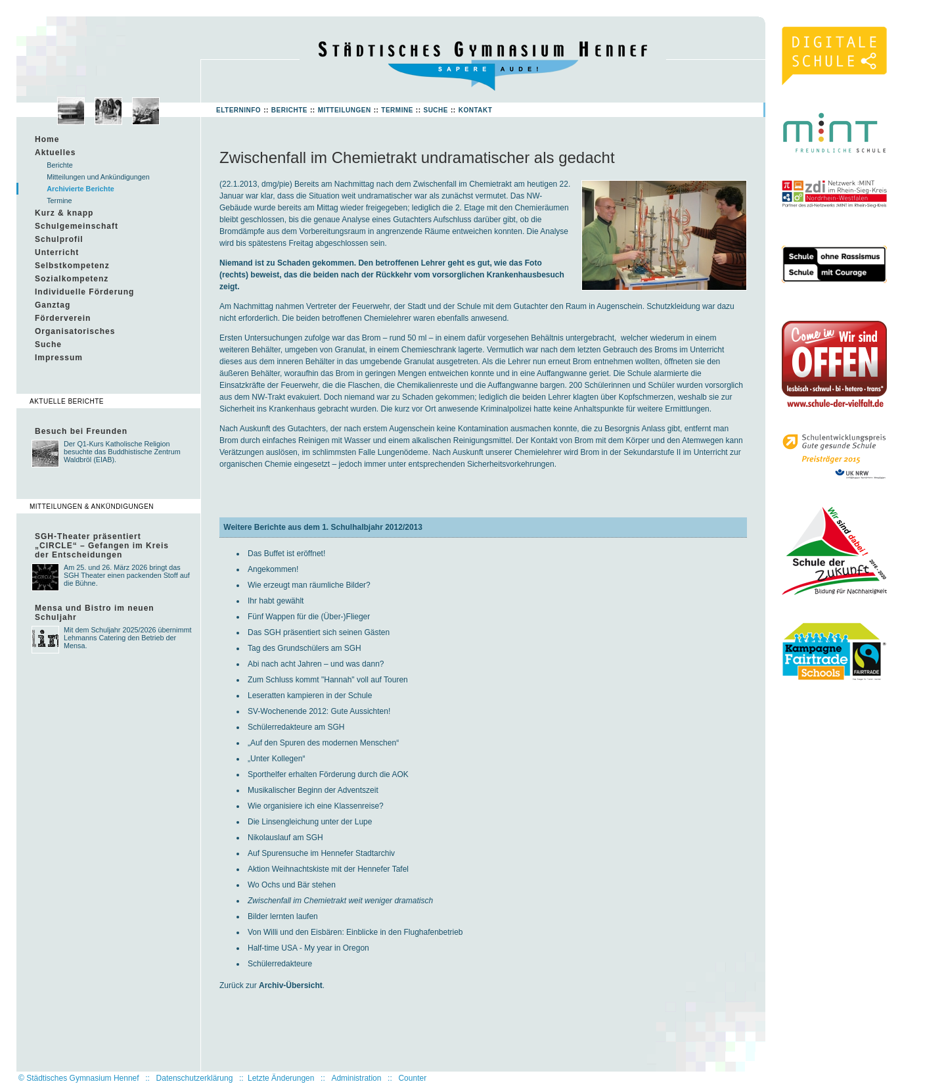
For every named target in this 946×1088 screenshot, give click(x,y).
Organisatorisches (75, 331)
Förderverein (63, 318)
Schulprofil (59, 239)
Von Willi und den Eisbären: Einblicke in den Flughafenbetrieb (355, 932)
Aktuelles (55, 152)
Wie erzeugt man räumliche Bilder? (309, 585)
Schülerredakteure (280, 963)
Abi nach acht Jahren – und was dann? (316, 664)
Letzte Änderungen (281, 1078)
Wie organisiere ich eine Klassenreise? (316, 806)
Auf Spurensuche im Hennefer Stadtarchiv (321, 853)
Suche (435, 110)
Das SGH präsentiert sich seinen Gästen (319, 632)
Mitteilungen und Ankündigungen (98, 177)
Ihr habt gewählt (276, 600)
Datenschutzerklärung (194, 1078)
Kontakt (476, 110)
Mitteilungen (344, 110)
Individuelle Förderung (84, 291)
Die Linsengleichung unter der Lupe (310, 821)
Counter (412, 1078)
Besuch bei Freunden (81, 431)
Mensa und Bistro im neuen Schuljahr (94, 612)
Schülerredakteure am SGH (296, 727)
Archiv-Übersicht (291, 985)
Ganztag (52, 305)
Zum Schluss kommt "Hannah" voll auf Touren (328, 679)
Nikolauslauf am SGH (285, 837)
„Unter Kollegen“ (276, 758)
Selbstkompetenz (72, 265)
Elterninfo (238, 110)
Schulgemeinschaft (76, 226)
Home (47, 139)
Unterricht (57, 252)
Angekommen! (273, 569)
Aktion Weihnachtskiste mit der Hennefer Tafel (328, 869)
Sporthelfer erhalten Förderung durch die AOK (328, 774)
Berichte (289, 110)
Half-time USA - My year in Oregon (308, 948)
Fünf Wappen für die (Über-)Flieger (309, 616)
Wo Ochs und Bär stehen (292, 884)
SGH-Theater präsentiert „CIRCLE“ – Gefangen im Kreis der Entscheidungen (102, 545)
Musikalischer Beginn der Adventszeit (313, 790)
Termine (397, 110)
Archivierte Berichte (80, 189)
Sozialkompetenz (71, 278)
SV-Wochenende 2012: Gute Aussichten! (319, 711)
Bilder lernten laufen (283, 916)
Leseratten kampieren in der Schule (310, 695)
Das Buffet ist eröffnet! (286, 553)
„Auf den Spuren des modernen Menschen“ (323, 742)
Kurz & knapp (64, 213)
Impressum (59, 357)
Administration (356, 1078)
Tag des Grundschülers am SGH (304, 648)
